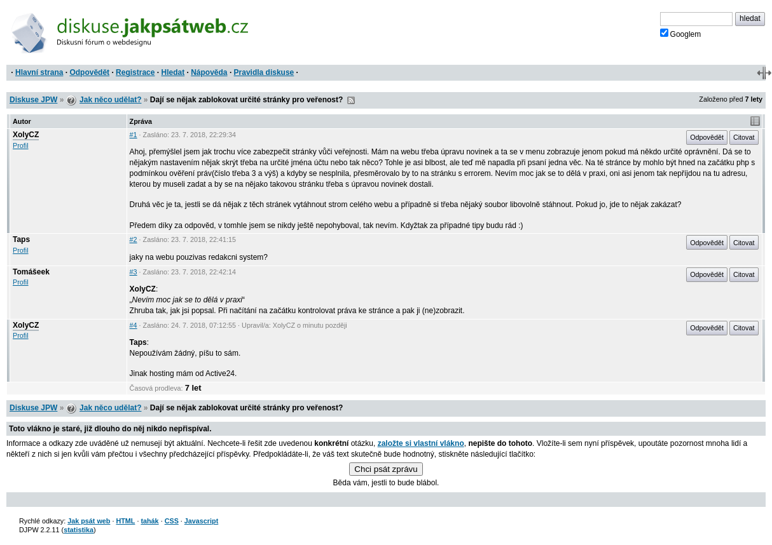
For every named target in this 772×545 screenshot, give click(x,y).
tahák (149, 521)
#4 (133, 325)
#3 (133, 272)
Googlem (680, 34)
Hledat (172, 72)
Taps (21, 239)
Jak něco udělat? (110, 99)
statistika (78, 530)
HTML (125, 521)
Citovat (744, 137)
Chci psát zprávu (385, 469)
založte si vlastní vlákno (421, 443)
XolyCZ (26, 134)
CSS (172, 521)
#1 (133, 134)
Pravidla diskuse (264, 72)
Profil (21, 145)
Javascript (201, 521)
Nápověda (209, 72)
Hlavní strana (39, 72)
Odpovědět (89, 72)
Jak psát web (88, 521)
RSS (351, 100)
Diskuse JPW (33, 99)
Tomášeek (31, 271)
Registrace (135, 72)
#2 (133, 239)
